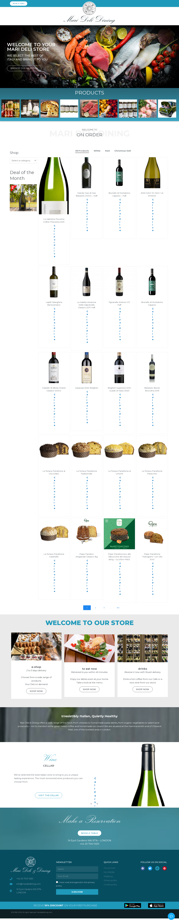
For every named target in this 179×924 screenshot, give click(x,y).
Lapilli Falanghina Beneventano (54, 303)
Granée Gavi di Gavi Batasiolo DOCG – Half (86, 194)
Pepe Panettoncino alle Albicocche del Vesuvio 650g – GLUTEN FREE (119, 561)
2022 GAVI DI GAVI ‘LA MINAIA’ (152, 194)
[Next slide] (97, 809)
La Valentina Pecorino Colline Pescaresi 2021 (53, 220)
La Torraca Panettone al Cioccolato (53, 475)
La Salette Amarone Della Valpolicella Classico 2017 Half (86, 305)
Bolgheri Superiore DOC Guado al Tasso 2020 (119, 391)
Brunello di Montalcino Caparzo (152, 303)
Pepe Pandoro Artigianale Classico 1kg (86, 560)
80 (118, 613)
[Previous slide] (91, 809)
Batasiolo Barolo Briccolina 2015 (152, 389)
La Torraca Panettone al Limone (119, 475)
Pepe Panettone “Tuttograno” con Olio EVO (152, 560)
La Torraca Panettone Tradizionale (86, 475)
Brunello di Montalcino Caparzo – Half (119, 196)
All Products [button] (82, 150)
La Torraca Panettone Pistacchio (152, 475)
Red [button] (107, 150)
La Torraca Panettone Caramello (53, 558)
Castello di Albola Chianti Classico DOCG (54, 389)
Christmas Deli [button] (122, 150)
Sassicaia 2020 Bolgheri (86, 389)
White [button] (97, 150)
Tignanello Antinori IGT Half (119, 303)
